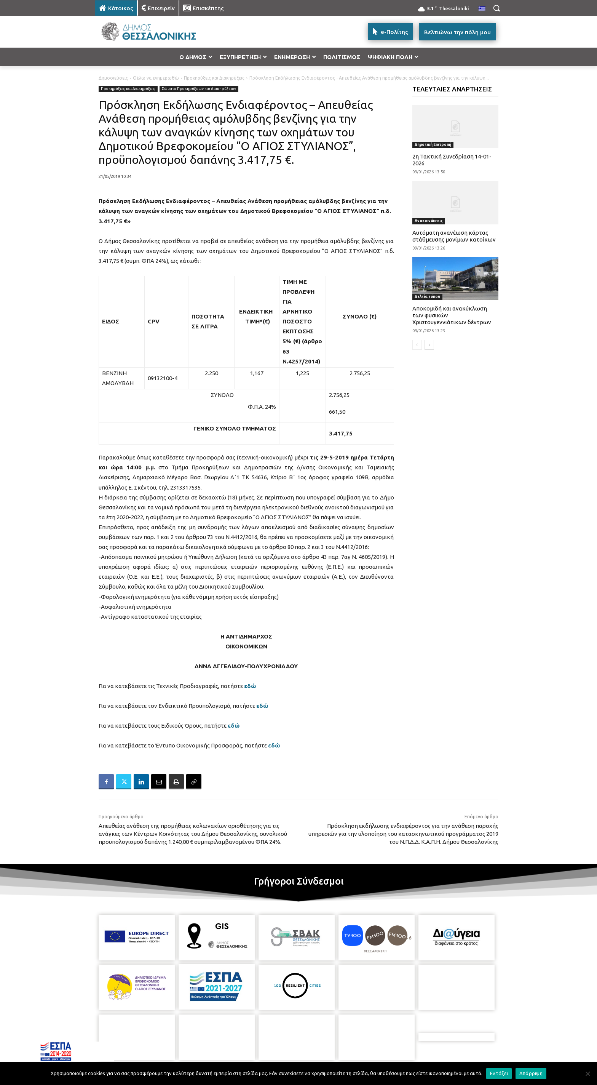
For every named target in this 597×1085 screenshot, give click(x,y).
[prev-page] (417, 345)
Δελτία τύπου (427, 296)
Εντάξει (499, 1073)
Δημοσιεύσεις (113, 77)
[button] (496, 8)
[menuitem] (482, 9)
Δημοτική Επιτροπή (433, 144)
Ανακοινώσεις (429, 221)
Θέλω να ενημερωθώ (156, 77)
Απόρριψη (531, 1073)
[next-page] (429, 345)
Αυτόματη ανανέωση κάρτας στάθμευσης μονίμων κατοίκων (454, 236)
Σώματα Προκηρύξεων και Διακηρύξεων (199, 89)
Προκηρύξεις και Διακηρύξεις (214, 77)
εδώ (250, 686)
